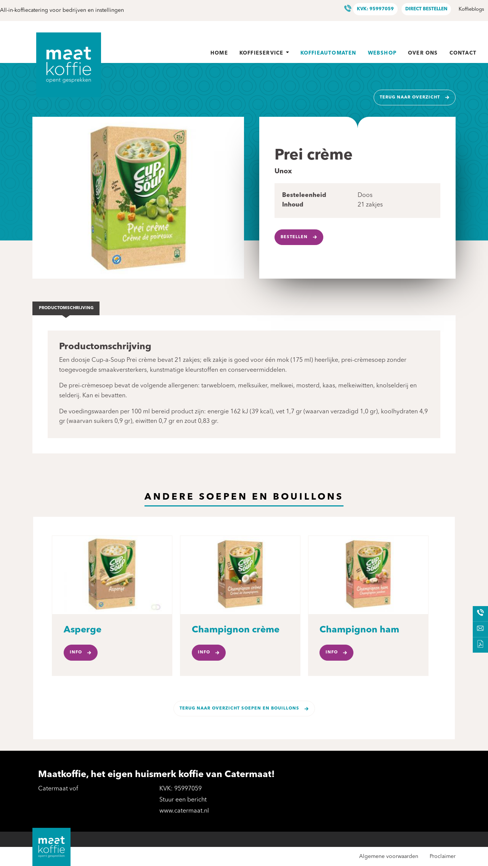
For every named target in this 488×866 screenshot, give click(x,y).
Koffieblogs (471, 9)
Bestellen (294, 237)
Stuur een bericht (183, 800)
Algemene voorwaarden (388, 856)
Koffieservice (264, 53)
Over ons (423, 53)
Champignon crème (235, 630)
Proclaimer (443, 856)
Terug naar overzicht (410, 97)
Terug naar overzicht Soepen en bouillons (239, 708)
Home (219, 53)
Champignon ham (359, 630)
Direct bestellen (426, 9)
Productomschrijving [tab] (66, 308)
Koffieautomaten (328, 53)
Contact (463, 53)
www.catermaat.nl (184, 811)
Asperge (82, 630)
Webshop (382, 53)
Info (76, 652)
